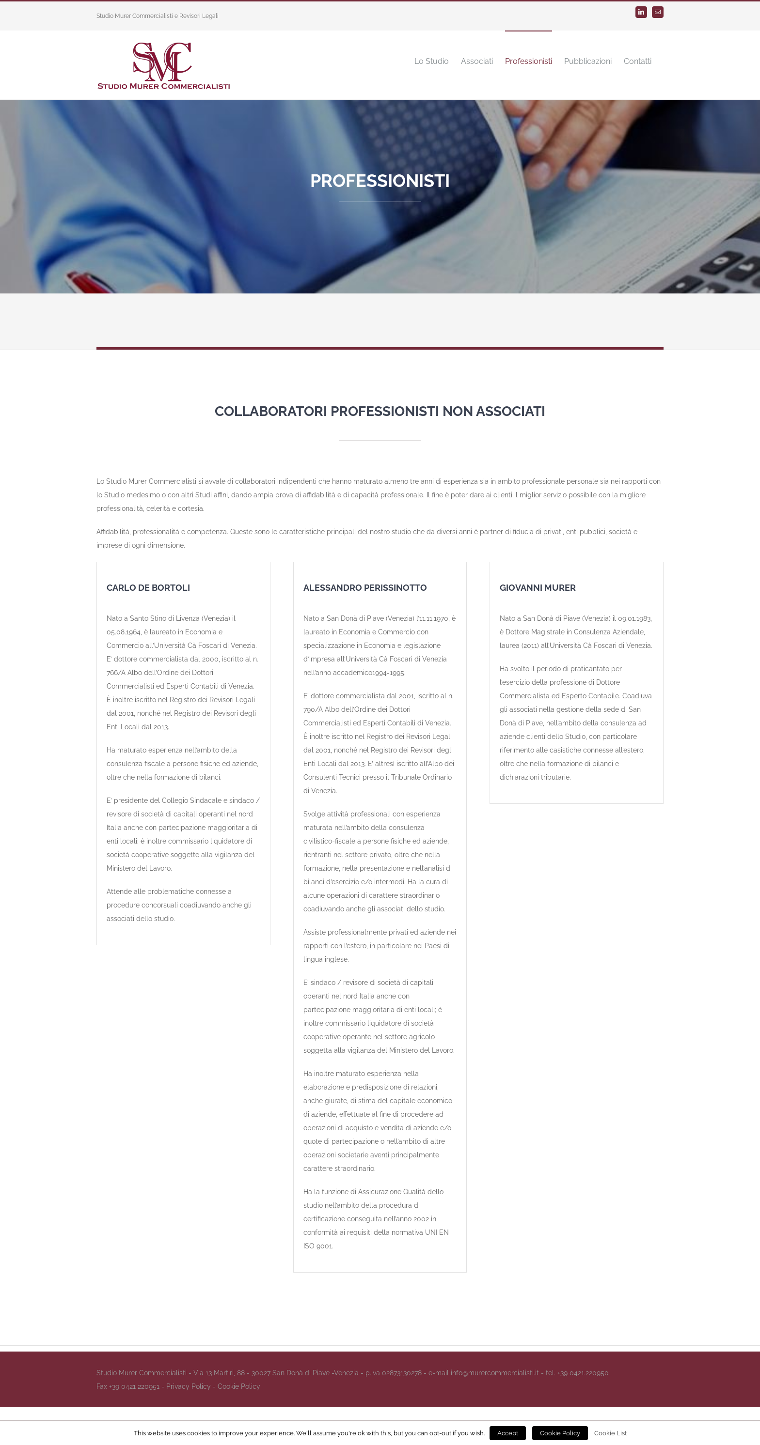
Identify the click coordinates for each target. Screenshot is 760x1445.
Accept (507, 1433)
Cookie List (610, 1433)
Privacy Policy (188, 1386)
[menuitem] (431, 61)
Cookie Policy (239, 1386)
